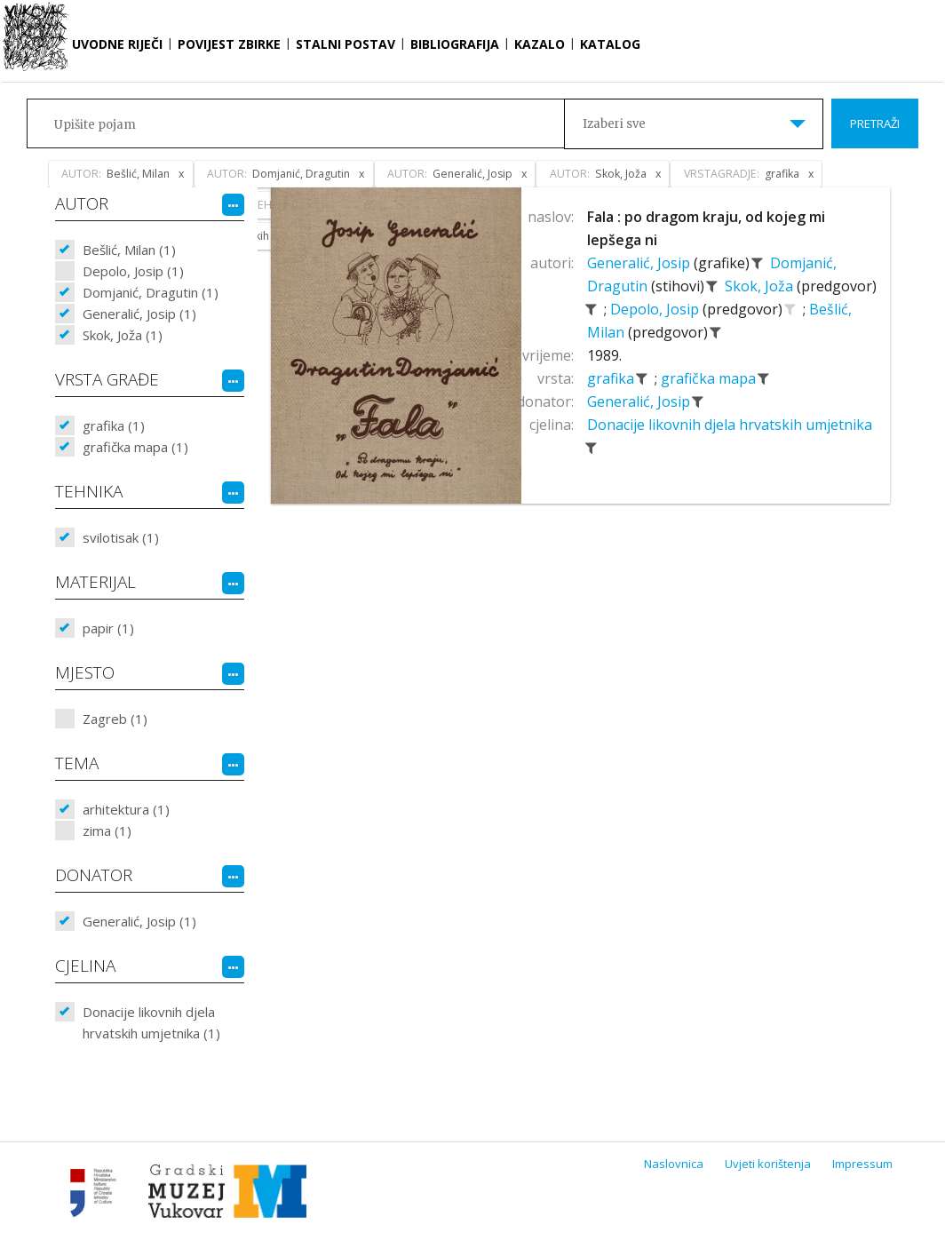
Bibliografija (454, 44)
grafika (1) (114, 425)
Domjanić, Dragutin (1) (150, 292)
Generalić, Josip (640, 263)
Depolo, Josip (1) (133, 271)
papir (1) (108, 628)
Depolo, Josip (656, 309)
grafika (612, 378)
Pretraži (875, 123)
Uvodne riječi (117, 44)
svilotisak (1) (121, 537)
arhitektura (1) (126, 809)
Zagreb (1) (115, 718)
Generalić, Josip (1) (139, 313)
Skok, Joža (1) (123, 335)
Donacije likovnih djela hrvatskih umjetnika (729, 424)
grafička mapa (710, 378)
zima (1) (107, 830)
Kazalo (539, 44)
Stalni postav (345, 44)
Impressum (862, 1164)
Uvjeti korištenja (768, 1164)
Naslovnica (673, 1164)
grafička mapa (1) (135, 447)
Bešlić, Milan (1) (129, 249)
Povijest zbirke (229, 44)
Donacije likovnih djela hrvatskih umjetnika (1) (151, 1022)
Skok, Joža (761, 286)
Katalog (610, 44)
